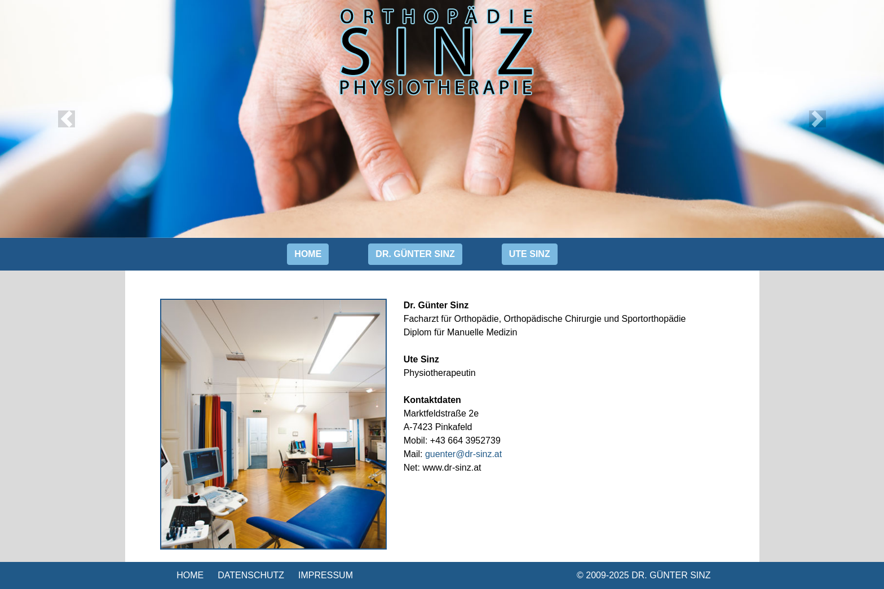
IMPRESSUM (325, 575)
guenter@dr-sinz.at (463, 454)
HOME (190, 575)
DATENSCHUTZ (251, 575)
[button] (66, 119)
